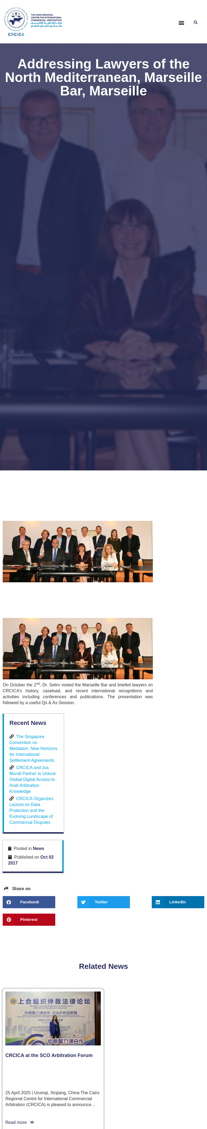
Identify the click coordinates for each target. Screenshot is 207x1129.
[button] (181, 22)
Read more (19, 985)
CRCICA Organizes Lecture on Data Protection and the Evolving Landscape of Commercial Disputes (178, 637)
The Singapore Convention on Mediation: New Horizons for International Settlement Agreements (178, 557)
